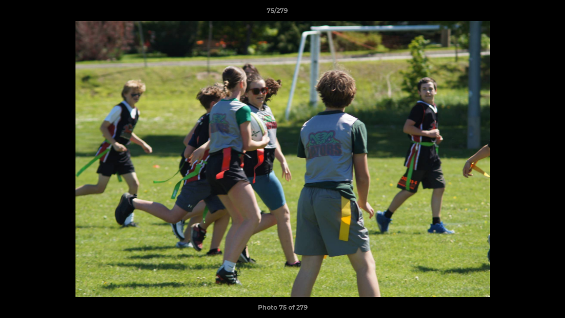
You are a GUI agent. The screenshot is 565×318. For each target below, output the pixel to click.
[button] (528, 13)
